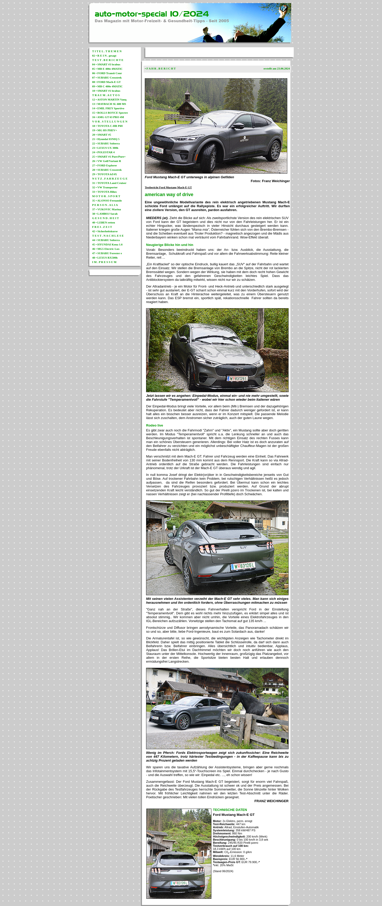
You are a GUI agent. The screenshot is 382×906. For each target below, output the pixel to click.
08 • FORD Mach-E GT (106, 81)
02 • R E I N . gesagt (104, 55)
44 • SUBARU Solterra (106, 240)
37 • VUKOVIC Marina (106, 209)
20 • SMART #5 (101, 134)
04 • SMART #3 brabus (106, 64)
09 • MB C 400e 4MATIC (107, 86)
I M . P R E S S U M (104, 262)
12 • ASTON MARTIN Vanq (109, 99)
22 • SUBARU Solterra (106, 143)
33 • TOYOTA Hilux (104, 191)
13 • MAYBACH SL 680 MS (109, 103)
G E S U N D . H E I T (105, 218)
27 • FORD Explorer (104, 165)
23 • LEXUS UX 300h (105, 147)
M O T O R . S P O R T (106, 196)
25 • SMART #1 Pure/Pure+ (109, 156)
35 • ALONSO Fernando (107, 200)
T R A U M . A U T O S (106, 95)
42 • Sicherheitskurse (105, 231)
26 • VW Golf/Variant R (106, 160)
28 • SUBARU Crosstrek (107, 169)
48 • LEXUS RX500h (104, 257)
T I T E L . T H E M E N (107, 51)
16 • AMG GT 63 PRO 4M (108, 117)
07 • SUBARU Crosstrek (107, 77)
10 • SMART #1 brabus (106, 90)
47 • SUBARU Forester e (107, 253)
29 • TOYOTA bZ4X (104, 174)
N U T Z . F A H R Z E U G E (110, 178)
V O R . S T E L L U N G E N (109, 121)
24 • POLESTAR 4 (103, 152)
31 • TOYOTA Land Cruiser (109, 182)
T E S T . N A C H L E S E (108, 235)
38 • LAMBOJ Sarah (104, 213)
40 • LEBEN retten (103, 222)
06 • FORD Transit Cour (107, 73)
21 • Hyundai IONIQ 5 (106, 139)
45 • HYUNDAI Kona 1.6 (107, 244)
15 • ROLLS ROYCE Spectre (110, 112)
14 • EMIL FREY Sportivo (108, 108)
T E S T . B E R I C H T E (107, 59)
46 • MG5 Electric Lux (106, 248)
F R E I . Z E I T (102, 226)
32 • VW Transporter (105, 187)
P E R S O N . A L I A (105, 204)
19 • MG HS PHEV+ (104, 130)
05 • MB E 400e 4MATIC (107, 68)
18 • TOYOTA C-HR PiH (107, 125)
